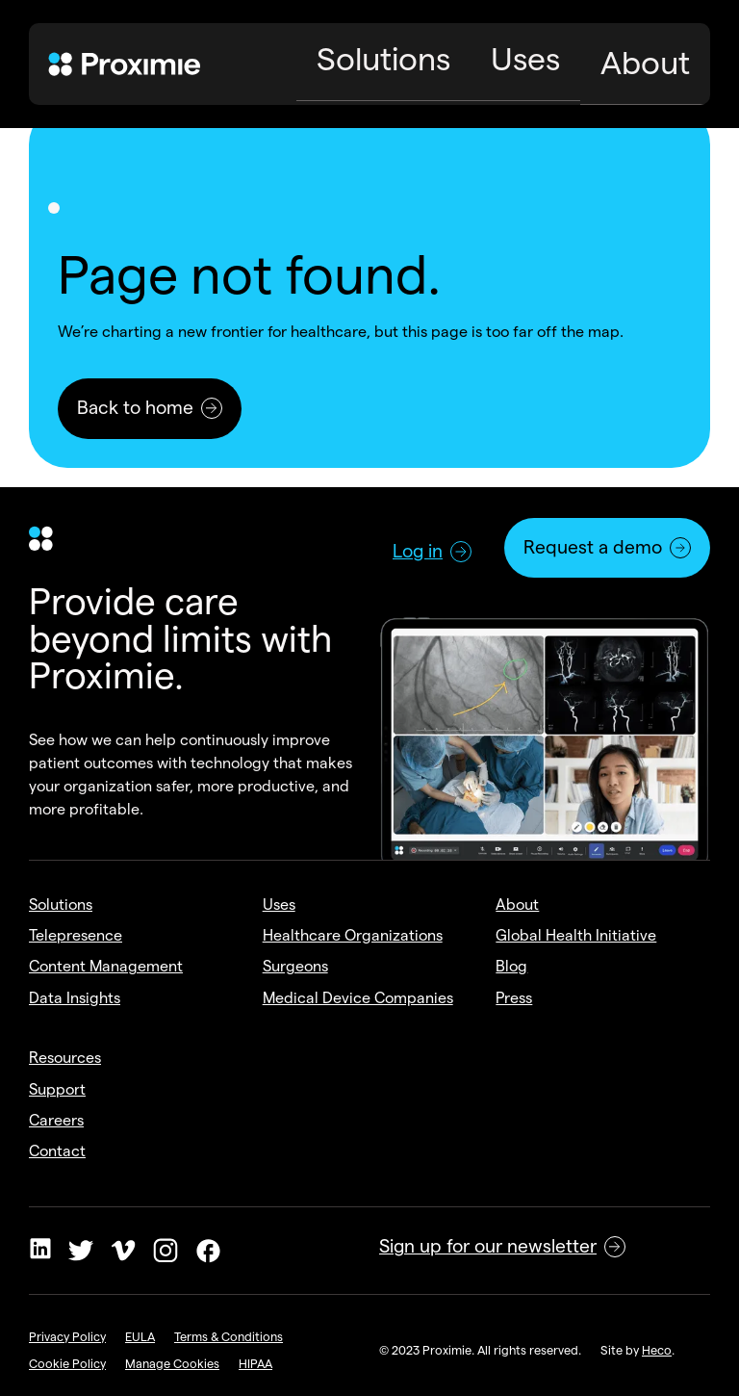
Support (57, 1089)
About (517, 904)
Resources (65, 1057)
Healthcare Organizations (353, 935)
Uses (279, 904)
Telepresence (75, 935)
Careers (56, 1120)
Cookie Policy (67, 1363)
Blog (511, 966)
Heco (657, 1350)
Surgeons (295, 966)
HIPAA (255, 1363)
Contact (57, 1151)
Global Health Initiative (576, 935)
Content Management (106, 966)
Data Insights (74, 998)
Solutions (60, 904)
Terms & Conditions (228, 1336)
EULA (140, 1336)
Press (514, 998)
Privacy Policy (67, 1336)
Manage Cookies (172, 1363)
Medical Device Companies (358, 998)
